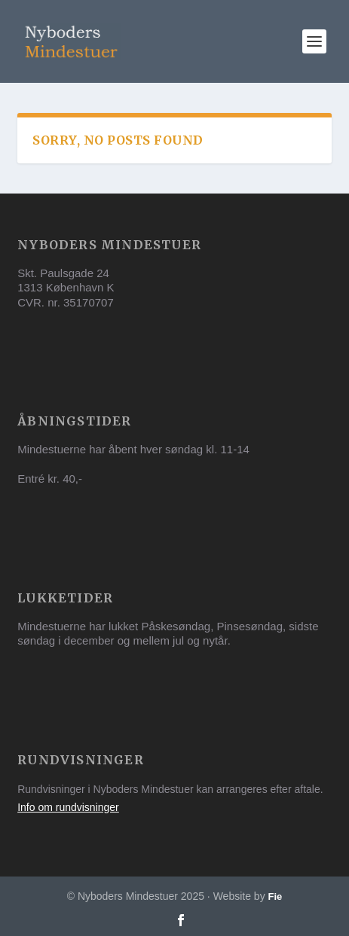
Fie (275, 896)
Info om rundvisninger (68, 807)
